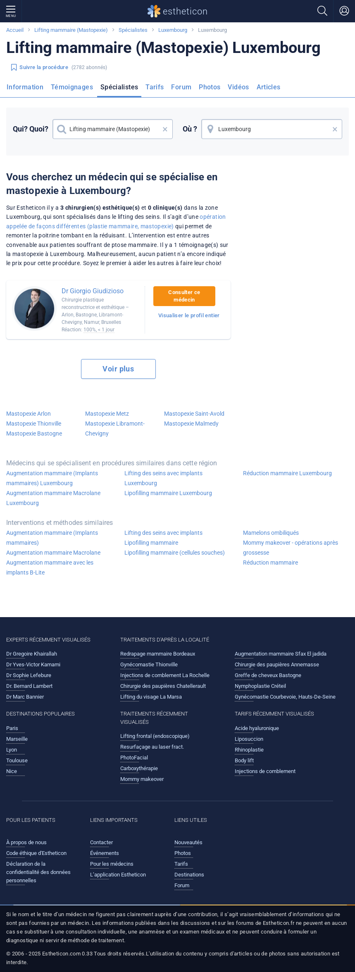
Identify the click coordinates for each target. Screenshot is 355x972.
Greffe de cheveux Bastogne (268, 675)
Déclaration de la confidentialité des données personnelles (38, 872)
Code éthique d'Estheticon (36, 853)
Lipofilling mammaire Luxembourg (168, 493)
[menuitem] (26, 90)
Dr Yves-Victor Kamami (33, 664)
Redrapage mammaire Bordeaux (157, 654)
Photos (209, 87)
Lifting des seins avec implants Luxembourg (163, 478)
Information (25, 87)
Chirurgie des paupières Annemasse (277, 664)
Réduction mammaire (270, 562)
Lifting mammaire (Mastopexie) (71, 30)
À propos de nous (26, 842)
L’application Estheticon (118, 874)
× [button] (165, 129)
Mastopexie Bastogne (34, 433)
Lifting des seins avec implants (163, 532)
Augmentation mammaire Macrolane (53, 552)
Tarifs (154, 87)
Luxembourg (172, 30)
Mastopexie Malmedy (191, 423)
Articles (269, 87)
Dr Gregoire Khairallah (31, 654)
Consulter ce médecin (184, 296)
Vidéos (238, 87)
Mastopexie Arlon (28, 413)
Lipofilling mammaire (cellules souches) (174, 552)
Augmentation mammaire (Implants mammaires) (52, 537)
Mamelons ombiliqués (271, 532)
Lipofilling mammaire (151, 542)
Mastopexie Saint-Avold (194, 413)
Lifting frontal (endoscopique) (155, 736)
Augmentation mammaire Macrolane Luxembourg (53, 498)
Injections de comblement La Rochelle (165, 675)
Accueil (15, 30)
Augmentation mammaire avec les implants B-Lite (49, 567)
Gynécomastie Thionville (149, 664)
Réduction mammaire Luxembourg (287, 473)
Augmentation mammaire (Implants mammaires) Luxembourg (52, 478)
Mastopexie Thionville (33, 423)
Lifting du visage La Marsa (151, 697)
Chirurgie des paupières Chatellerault (163, 686)
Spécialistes (133, 30)
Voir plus (118, 368)
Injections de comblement (265, 771)
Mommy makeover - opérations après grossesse (290, 547)
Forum (181, 87)
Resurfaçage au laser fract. (152, 747)
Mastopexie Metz (107, 413)
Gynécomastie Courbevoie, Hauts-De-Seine (285, 697)
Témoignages (72, 87)
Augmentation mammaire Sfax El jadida (280, 654)
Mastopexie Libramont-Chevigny (115, 428)
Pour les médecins (111, 864)
